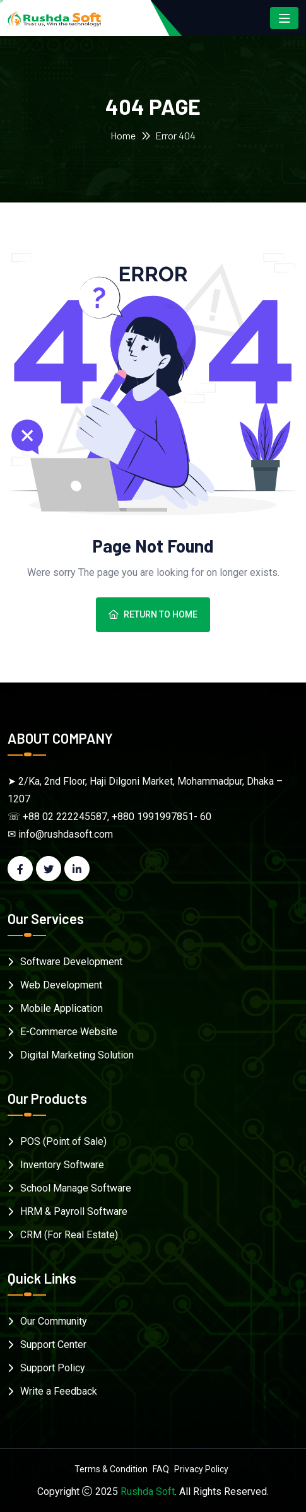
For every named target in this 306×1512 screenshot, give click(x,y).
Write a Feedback (58, 1391)
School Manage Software (75, 1188)
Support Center (53, 1345)
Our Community (53, 1321)
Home (123, 135)
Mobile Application (61, 1008)
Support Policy (52, 1368)
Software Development (71, 962)
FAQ (161, 1469)
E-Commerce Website (68, 1032)
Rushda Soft (148, 1491)
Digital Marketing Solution (77, 1055)
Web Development (61, 985)
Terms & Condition (111, 1469)
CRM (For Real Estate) (69, 1235)
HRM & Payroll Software (73, 1211)
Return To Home (153, 614)
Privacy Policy (201, 1469)
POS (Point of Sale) (63, 1141)
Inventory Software (62, 1165)
